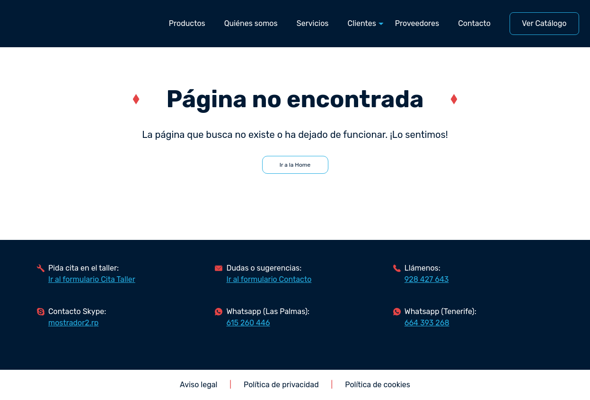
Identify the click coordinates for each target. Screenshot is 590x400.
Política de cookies (377, 384)
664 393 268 (427, 322)
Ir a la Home (295, 165)
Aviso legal (198, 384)
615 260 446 (248, 322)
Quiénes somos (251, 23)
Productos (187, 23)
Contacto (474, 23)
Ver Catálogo (544, 23)
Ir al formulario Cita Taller (91, 279)
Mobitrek (59, 23)
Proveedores (417, 23)
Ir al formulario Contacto (268, 279)
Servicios (313, 23)
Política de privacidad (281, 384)
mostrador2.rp (73, 322)
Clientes (362, 23)
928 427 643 (427, 279)
